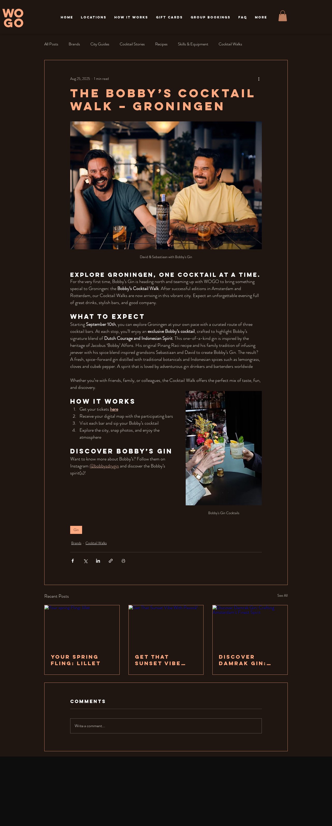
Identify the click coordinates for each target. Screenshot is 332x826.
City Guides (99, 44)
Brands (74, 44)
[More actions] (259, 79)
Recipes (161, 44)
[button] (93, 17)
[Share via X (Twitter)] (85, 560)
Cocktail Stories (132, 44)
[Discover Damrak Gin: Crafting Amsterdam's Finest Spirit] (250, 626)
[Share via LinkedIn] (98, 560)
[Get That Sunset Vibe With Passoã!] (166, 626)
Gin (76, 529)
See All (282, 595)
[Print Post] (123, 560)
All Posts (51, 44)
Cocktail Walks (230, 44)
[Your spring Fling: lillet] (82, 626)
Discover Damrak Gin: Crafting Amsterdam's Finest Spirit (244, 659)
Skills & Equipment (193, 44)
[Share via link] (110, 560)
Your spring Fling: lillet (76, 659)
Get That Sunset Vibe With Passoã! (160, 659)
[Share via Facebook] (72, 560)
